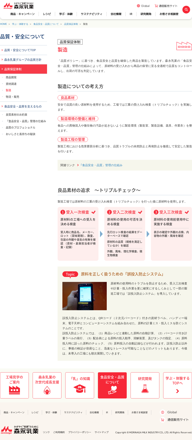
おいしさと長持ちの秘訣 (20, 134)
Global (145, 6)
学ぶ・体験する (20, 24)
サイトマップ (101, 432)
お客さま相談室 (169, 14)
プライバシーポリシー (79, 432)
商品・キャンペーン (22, 14)
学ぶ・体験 (66, 14)
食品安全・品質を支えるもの (23, 106)
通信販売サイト (168, 6)
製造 (8, 90)
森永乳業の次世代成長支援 (47, 379)
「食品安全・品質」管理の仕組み (26, 121)
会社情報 (116, 14)
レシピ (47, 14)
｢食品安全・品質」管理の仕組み (101, 165)
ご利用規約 (59, 432)
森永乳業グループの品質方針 (22, 60)
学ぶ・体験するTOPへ (178, 381)
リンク (46, 432)
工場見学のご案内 (14, 379)
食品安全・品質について (46, 24)
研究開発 (146, 14)
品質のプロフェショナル (20, 127)
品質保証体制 (71, 24)
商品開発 (11, 77)
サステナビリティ (91, 14)
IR (131, 14)
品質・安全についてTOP (20, 50)
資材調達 (11, 84)
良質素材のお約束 (16, 114)
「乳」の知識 (79, 378)
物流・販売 (12, 96)
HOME (3, 24)
